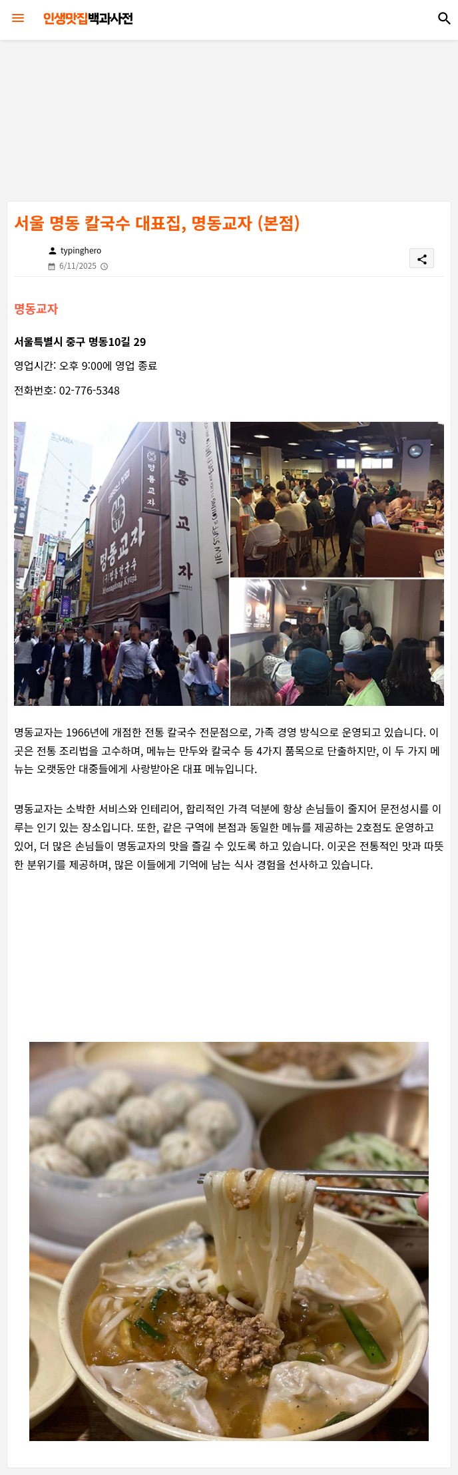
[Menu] (18, 18)
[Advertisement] (232, 116)
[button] (444, 18)
